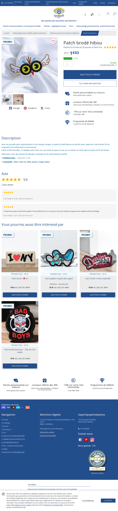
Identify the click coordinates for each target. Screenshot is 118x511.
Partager (14, 108)
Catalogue (6, 423)
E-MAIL (5, 449)
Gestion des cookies (47, 432)
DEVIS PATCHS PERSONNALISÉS (13, 436)
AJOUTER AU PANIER (90, 74)
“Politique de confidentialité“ (53, 505)
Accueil (6, 33)
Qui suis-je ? (6, 429)
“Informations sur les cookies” (21, 505)
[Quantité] (68, 64)
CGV (4, 433)
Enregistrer (30, 108)
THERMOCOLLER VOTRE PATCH (13, 439)
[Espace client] (99, 14)
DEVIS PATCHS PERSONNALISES (13, 452)
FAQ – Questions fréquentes (12, 446)
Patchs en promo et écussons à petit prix (64, 33)
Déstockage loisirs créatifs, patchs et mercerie (29, 33)
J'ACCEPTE (108, 500)
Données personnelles (48, 436)
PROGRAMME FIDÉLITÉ (10, 442)
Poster (45, 108)
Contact (102, 3)
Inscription (111, 3)
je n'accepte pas (88, 500)
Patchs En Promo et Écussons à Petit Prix (83, 47)
